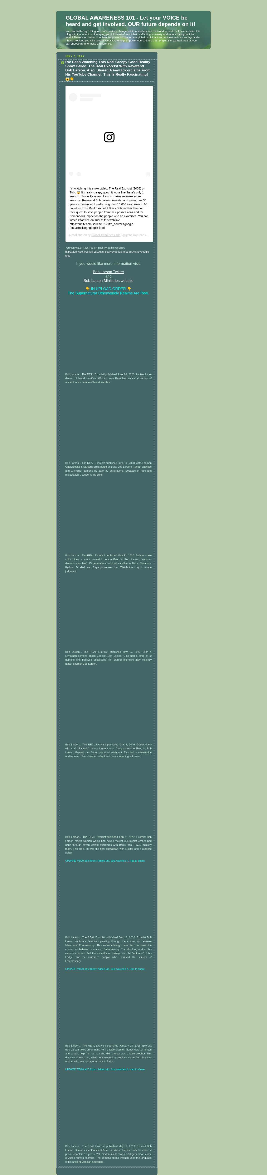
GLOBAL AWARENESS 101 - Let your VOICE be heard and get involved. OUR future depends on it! (130, 21)
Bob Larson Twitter (108, 272)
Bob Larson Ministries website (108, 281)
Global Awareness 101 (106, 235)
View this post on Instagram (88, 148)
